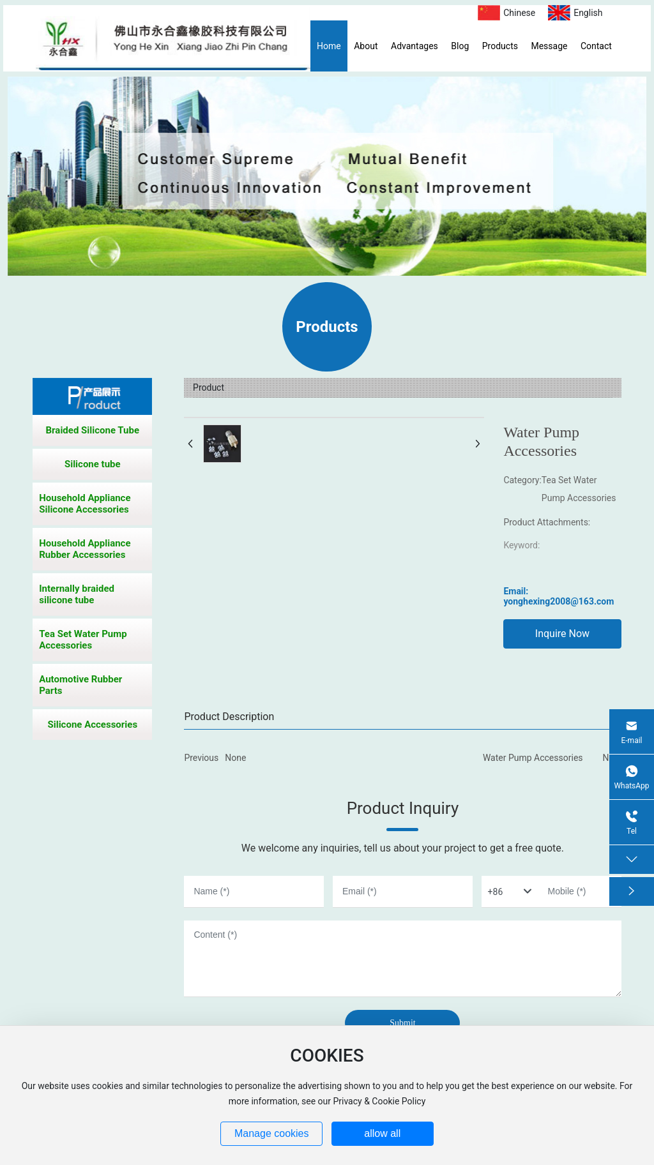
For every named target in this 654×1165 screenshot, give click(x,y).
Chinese (519, 13)
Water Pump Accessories (533, 758)
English (588, 13)
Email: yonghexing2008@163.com (558, 596)
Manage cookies (271, 1133)
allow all (382, 1133)
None (235, 758)
